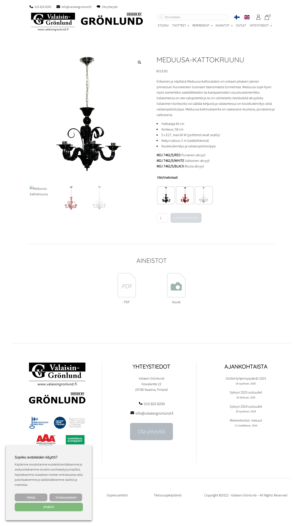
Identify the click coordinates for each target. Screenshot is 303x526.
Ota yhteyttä (109, 7)
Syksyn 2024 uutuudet (246, 406)
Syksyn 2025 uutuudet (246, 392)
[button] (139, 62)
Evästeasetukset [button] (66, 497)
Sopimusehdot (117, 495)
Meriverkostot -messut (246, 420)
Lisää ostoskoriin (186, 217)
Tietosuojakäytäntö (168, 495)
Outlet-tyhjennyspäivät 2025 (246, 378)
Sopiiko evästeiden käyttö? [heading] (36, 457)
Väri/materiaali (167, 177)
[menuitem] (237, 17)
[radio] (166, 195)
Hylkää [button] (31, 497)
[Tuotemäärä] (162, 218)
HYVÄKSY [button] (48, 507)
